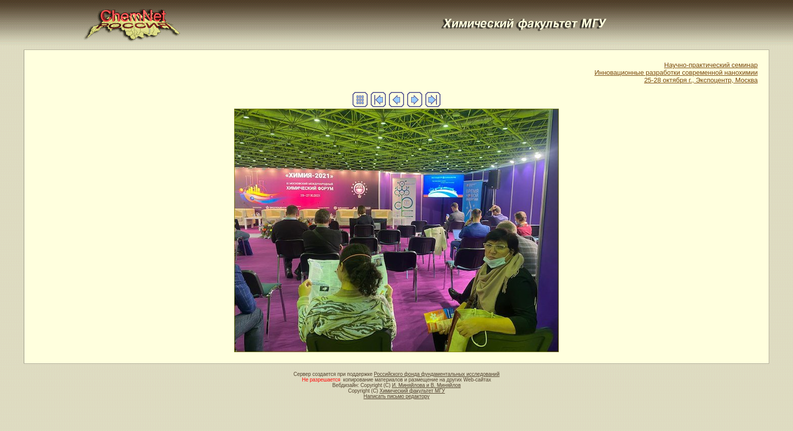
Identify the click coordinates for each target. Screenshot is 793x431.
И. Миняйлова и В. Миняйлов (426, 385)
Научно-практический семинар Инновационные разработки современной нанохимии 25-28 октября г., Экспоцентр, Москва (676, 72)
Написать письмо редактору (396, 396)
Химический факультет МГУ (412, 391)
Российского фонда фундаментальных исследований (436, 374)
